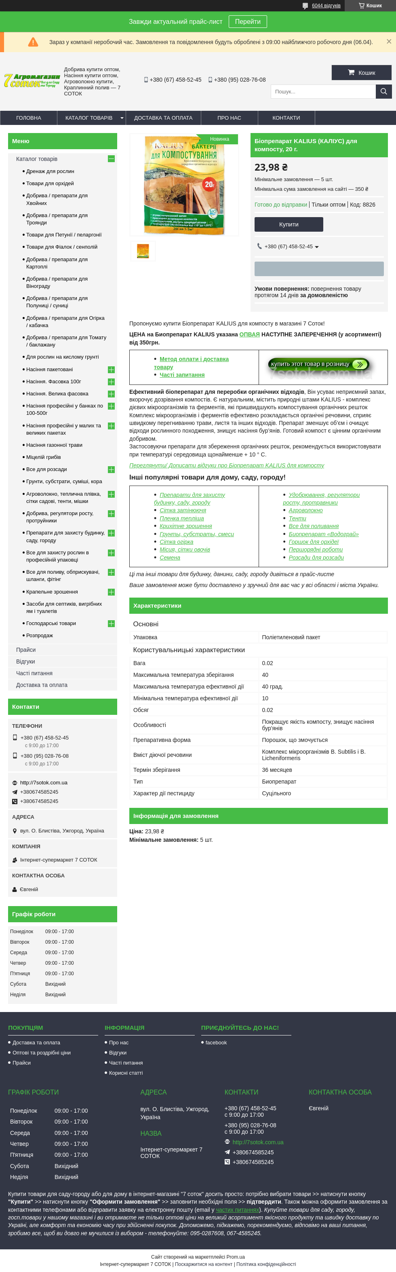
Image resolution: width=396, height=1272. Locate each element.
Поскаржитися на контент (203, 1264)
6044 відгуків (326, 5)
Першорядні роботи (316, 549)
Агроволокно (306, 510)
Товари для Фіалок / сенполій (61, 247)
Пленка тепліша (182, 518)
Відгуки (25, 661)
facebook (216, 1043)
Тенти (297, 518)
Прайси (26, 650)
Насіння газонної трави (54, 445)
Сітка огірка (176, 542)
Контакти (286, 118)
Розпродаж (39, 635)
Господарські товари (51, 623)
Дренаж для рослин (50, 171)
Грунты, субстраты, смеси (197, 534)
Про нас (229, 118)
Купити (289, 224)
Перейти (248, 21)
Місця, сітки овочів (185, 549)
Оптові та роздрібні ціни (42, 1053)
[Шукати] (384, 92)
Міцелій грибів (43, 457)
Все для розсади (46, 469)
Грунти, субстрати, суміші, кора (64, 481)
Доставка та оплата (163, 118)
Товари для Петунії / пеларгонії (64, 235)
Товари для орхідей (50, 183)
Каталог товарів (88, 118)
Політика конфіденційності (266, 1264)
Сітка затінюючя (183, 510)
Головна (28, 118)
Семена (170, 557)
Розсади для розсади (316, 557)
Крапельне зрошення (52, 592)
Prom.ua (236, 1257)
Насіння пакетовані (49, 369)
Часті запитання (182, 375)
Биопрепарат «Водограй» (324, 534)
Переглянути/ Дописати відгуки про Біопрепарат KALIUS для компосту (226, 465)
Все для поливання (314, 526)
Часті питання (34, 673)
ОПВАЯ (250, 334)
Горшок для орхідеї (314, 542)
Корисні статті (126, 1073)
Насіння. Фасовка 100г (53, 381)
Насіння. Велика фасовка (57, 394)
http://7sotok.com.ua (43, 783)
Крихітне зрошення (186, 526)
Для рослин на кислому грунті (62, 357)
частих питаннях (237, 1209)
